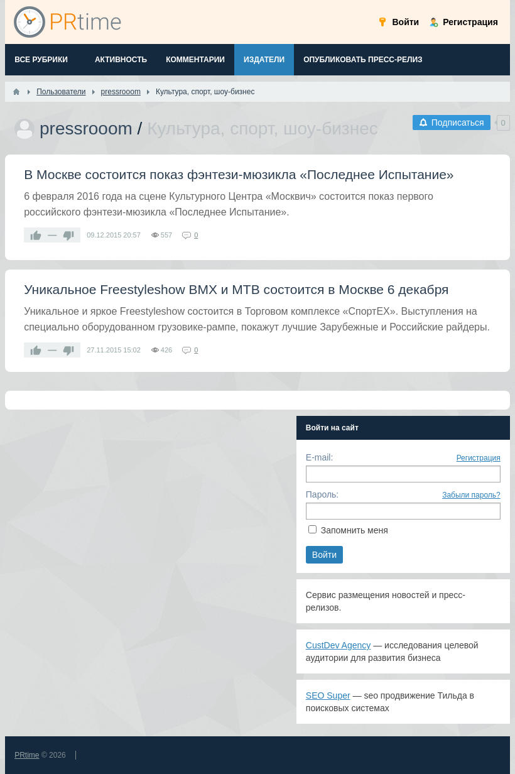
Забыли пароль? (471, 495)
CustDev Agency (338, 645)
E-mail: (319, 457)
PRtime (26, 755)
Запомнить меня (354, 530)
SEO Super (328, 695)
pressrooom (86, 128)
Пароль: (322, 494)
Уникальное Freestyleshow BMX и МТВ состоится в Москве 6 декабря (236, 289)
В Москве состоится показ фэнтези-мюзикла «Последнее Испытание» (238, 174)
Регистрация (479, 458)
